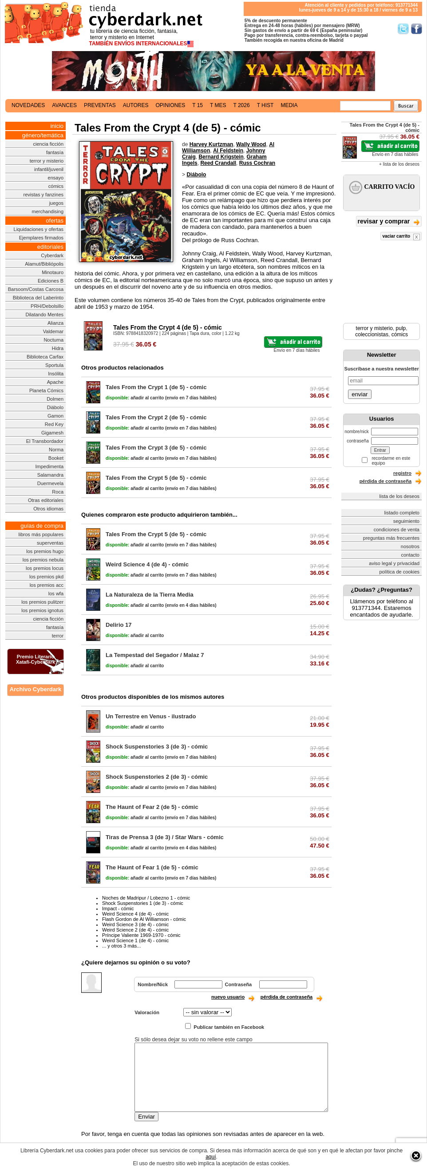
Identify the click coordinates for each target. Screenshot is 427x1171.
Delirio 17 (119, 624)
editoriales (50, 246)
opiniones (171, 105)
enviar (360, 394)
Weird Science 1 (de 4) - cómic (135, 940)
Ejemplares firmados (41, 237)
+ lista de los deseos (399, 164)
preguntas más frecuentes (391, 538)
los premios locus (44, 568)
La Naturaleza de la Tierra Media (150, 594)
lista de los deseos (400, 496)
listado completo (402, 512)
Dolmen (55, 399)
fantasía (54, 152)
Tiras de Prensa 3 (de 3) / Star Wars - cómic (165, 837)
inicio (56, 126)
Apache (55, 382)
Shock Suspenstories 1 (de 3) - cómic (142, 903)
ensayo (55, 177)
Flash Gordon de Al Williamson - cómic (144, 919)
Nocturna (53, 340)
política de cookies (400, 571)
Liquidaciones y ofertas (39, 229)
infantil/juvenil (48, 169)
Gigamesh (52, 432)
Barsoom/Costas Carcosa (35, 289)
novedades (28, 105)
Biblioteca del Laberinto (38, 297)
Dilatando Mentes (44, 314)
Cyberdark (52, 255)
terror (57, 635)
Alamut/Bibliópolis (44, 264)
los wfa (55, 593)
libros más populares (41, 534)
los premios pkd (46, 576)
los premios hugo (44, 551)
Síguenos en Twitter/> (403, 28)
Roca (57, 491)
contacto (410, 555)
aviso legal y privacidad (394, 563)
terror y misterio (46, 160)
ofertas (54, 220)
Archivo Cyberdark (35, 689)
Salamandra (50, 475)
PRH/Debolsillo (47, 306)
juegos (56, 203)
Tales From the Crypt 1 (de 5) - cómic (156, 387)
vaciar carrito (401, 237)
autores (136, 105)
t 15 (197, 105)
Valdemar (53, 331)
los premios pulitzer (42, 602)
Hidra (57, 348)
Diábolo (55, 407)
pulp (401, 328)
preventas (100, 105)
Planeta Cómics (46, 390)
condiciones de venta (396, 529)
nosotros (410, 546)
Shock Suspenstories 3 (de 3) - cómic (157, 746)
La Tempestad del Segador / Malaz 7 (155, 655)
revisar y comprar (389, 222)
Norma (56, 449)
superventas (50, 543)
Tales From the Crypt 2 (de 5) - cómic (156, 417)
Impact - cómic (118, 908)
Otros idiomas (48, 508)
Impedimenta (49, 466)
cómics (55, 186)
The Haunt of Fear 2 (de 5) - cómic (152, 807)
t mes (218, 105)
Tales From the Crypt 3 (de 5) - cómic (156, 447)
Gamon (55, 415)
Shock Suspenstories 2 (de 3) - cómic (157, 776)
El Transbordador (44, 441)
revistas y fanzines (43, 194)
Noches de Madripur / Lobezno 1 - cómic (146, 897)
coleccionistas (371, 334)
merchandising (48, 211)
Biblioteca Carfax (45, 356)
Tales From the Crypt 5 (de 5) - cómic (156, 477)
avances (64, 105)
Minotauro (52, 272)
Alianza (55, 323)
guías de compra (41, 525)
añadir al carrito (135, 397)
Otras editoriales (45, 500)
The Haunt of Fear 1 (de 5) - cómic (152, 867)
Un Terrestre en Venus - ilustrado (151, 716)
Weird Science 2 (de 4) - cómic (135, 929)
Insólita (55, 373)
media (289, 105)
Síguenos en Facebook (416, 28)
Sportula (54, 365)
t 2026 (241, 105)
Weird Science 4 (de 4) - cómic (147, 564)
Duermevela (50, 483)
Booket (55, 458)
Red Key (54, 424)
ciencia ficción (48, 144)
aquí (211, 1157)
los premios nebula (43, 559)
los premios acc (46, 585)
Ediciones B (50, 280)
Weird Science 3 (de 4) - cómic (135, 924)
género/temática (42, 135)
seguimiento (406, 521)
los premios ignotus (42, 610)
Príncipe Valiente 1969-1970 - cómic (141, 935)
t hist (265, 105)
